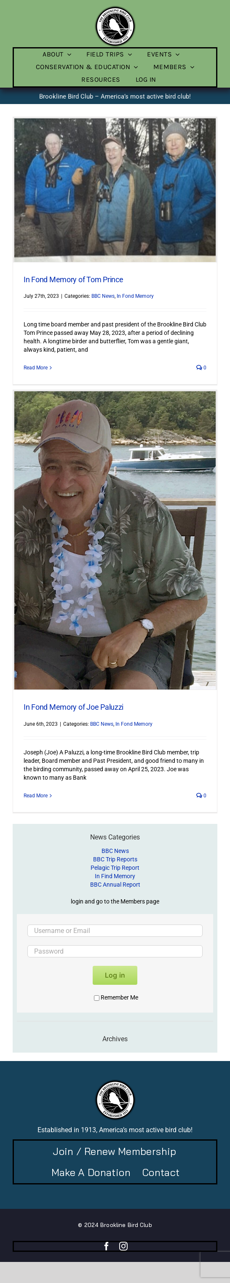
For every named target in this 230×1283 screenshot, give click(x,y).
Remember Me (116, 997)
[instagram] (123, 1246)
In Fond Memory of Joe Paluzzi (73, 707)
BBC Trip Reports (115, 859)
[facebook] (106, 1246)
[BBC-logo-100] (115, 8)
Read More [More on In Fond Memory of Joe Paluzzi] (36, 796)
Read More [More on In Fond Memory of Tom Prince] (36, 368)
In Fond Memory (135, 296)
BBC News (103, 296)
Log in (115, 975)
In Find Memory (115, 876)
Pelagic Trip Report (115, 867)
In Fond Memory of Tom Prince (73, 279)
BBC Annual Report (115, 884)
